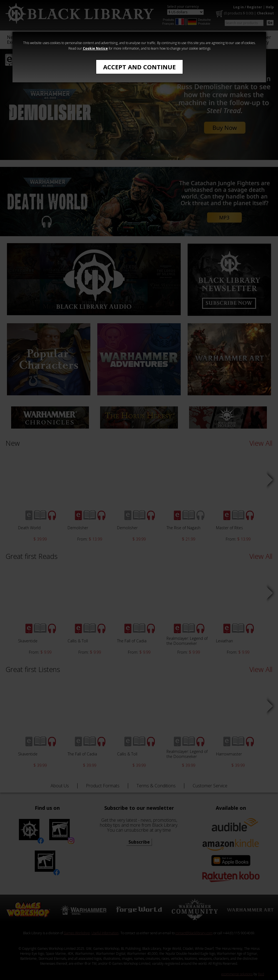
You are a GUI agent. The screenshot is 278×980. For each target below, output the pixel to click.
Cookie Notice (95, 48)
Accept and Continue (139, 67)
